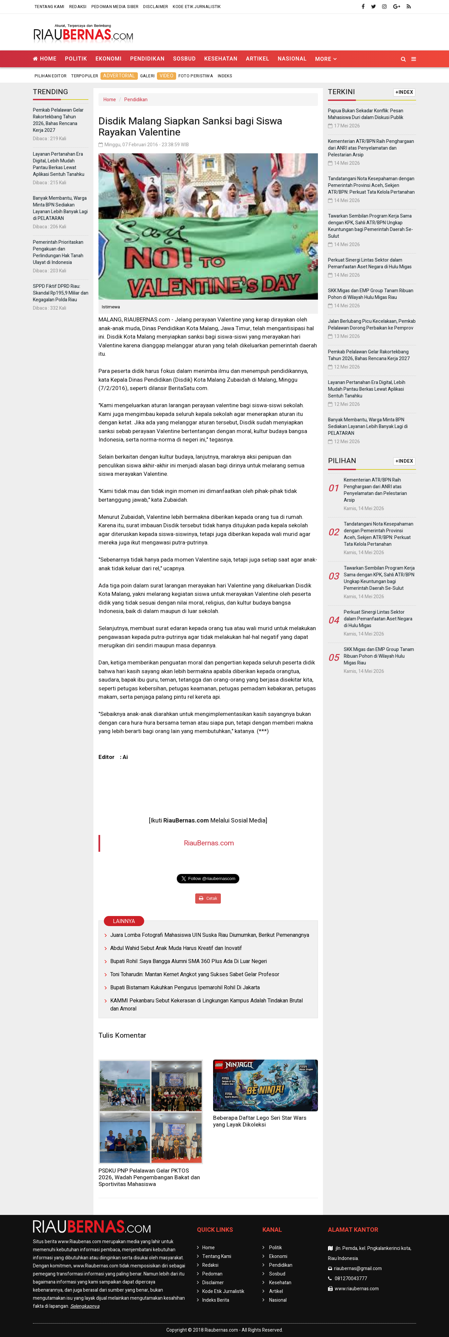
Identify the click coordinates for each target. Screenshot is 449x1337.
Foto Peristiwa (195, 76)
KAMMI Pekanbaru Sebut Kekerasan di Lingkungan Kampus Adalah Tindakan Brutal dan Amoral (206, 1005)
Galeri (147, 76)
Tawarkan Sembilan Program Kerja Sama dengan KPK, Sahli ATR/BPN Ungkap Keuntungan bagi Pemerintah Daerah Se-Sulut (370, 226)
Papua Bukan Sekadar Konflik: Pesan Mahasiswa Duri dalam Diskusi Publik (365, 114)
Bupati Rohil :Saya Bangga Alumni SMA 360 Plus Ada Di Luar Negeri (188, 961)
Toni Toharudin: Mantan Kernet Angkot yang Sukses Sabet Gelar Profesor (194, 974)
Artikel (258, 58)
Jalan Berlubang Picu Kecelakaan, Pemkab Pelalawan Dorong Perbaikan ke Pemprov (372, 325)
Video (166, 75)
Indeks (225, 76)
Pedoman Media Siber (115, 7)
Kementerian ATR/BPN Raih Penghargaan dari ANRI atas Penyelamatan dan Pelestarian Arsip (371, 148)
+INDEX (404, 92)
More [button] (323, 59)
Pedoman (212, 1273)
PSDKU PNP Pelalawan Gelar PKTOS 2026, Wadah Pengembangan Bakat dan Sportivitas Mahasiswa (149, 1177)
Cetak (208, 898)
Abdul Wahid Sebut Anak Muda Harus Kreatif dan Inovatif (176, 948)
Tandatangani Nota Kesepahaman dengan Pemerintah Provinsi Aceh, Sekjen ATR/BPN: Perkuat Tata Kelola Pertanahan (371, 185)
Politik (76, 58)
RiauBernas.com (209, 843)
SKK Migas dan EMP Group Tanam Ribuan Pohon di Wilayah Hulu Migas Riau (370, 294)
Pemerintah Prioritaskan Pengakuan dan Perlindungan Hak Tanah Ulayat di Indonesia (58, 252)
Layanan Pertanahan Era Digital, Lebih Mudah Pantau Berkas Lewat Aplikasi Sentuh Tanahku (58, 164)
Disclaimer (155, 7)
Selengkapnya (84, 1306)
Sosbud (184, 58)
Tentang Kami (50, 7)
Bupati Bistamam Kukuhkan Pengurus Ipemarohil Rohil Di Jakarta (185, 988)
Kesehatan (221, 58)
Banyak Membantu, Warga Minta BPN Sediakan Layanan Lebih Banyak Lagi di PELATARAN (60, 208)
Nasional (292, 58)
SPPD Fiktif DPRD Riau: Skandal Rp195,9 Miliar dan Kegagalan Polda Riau (60, 293)
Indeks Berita (215, 1300)
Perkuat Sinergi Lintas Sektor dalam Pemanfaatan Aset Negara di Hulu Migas (370, 263)
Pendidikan (147, 58)
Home (44, 58)
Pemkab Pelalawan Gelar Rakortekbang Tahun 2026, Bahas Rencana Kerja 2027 (58, 120)
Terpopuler (84, 76)
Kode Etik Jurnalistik (196, 7)
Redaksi (78, 7)
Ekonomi (108, 58)
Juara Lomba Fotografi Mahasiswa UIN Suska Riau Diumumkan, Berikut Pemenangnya (209, 935)
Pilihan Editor (51, 76)
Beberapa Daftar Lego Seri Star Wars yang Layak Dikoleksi (260, 1121)
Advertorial (119, 75)
